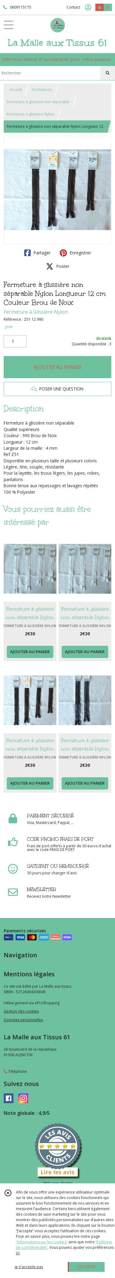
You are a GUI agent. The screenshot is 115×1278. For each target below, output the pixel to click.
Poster (57, 266)
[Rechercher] (107, 73)
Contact (73, 7)
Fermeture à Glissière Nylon (36, 311)
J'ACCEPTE (86, 1266)
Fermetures (42, 89)
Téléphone (15, 1071)
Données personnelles (23, 1019)
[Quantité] (15, 341)
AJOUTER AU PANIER (58, 367)
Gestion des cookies (21, 1011)
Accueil (16, 89)
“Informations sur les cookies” (41, 1242)
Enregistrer (75, 253)
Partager (37, 253)
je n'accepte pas (29, 1266)
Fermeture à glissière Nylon (30, 114)
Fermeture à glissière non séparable (38, 101)
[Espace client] (88, 7)
